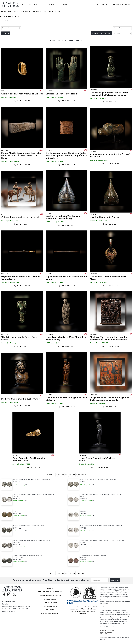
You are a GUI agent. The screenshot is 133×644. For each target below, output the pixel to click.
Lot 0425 (49, 334)
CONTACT (52, 4)
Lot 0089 (93, 89)
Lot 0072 (49, 91)
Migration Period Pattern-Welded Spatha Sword (66, 277)
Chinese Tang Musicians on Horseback (20, 217)
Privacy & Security (50, 599)
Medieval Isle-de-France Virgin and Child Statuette (66, 398)
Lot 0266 (4, 214)
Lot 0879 (82, 455)
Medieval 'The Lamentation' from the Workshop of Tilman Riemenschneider (108, 338)
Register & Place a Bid (106, 632)
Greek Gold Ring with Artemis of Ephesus (22, 94)
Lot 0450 (4, 396)
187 (59, 474)
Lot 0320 (93, 214)
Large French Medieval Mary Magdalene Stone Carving (66, 338)
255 (79, 474)
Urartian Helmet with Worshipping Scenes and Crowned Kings (63, 217)
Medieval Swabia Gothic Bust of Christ (20, 399)
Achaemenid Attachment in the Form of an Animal (110, 155)
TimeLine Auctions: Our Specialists (50, 592)
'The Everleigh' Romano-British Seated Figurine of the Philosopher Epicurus (109, 93)
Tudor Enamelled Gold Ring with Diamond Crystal (28, 459)
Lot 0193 (93, 151)
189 (66, 474)
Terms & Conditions (50, 603)
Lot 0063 (4, 91)
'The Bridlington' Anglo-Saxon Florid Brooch (19, 338)
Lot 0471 (93, 394)
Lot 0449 (93, 334)
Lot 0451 (49, 394)
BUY (35, 4)
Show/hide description (101, 33)
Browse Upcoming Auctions (107, 630)
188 (63, 474)
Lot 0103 (4, 150)
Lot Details (23, 100)
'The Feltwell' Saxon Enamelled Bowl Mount (108, 277)
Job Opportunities (50, 606)
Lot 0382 (93, 273)
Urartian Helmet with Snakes (104, 217)
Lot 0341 (49, 273)
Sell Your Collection (105, 634)
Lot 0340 (4, 273)
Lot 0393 (4, 334)
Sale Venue (50, 610)
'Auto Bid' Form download (50, 613)
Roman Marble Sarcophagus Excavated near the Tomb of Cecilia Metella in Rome (21, 155)
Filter (7, 33)
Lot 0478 (15, 455)
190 (70, 474)
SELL (43, 4)
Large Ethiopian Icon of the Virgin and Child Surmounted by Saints (109, 398)
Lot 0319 (49, 213)
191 (74, 474)
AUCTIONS (26, 4)
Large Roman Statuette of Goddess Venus (97, 459)
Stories (63, 4)
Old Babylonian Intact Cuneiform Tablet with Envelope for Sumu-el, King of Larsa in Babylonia (66, 155)
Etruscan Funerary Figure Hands (62, 94)
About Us (50, 588)
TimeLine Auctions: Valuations (50, 595)
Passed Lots (10, 16)
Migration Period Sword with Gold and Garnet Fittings (20, 277)
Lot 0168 (49, 150)
